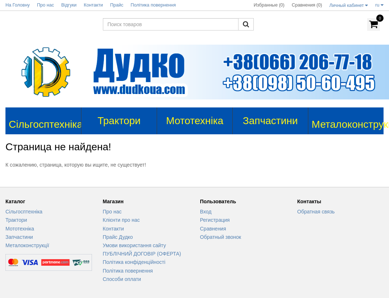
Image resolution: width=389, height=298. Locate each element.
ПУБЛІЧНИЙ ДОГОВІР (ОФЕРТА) (142, 254)
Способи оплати (122, 279)
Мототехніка (19, 229)
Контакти (113, 229)
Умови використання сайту (134, 245)
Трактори (16, 220)
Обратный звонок (220, 237)
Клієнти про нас (121, 220)
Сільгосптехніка (24, 212)
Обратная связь (316, 212)
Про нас (112, 212)
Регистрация (215, 220)
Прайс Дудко (118, 237)
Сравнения (213, 229)
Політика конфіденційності (134, 262)
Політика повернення (128, 271)
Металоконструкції (27, 245)
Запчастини (19, 237)
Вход (206, 212)
